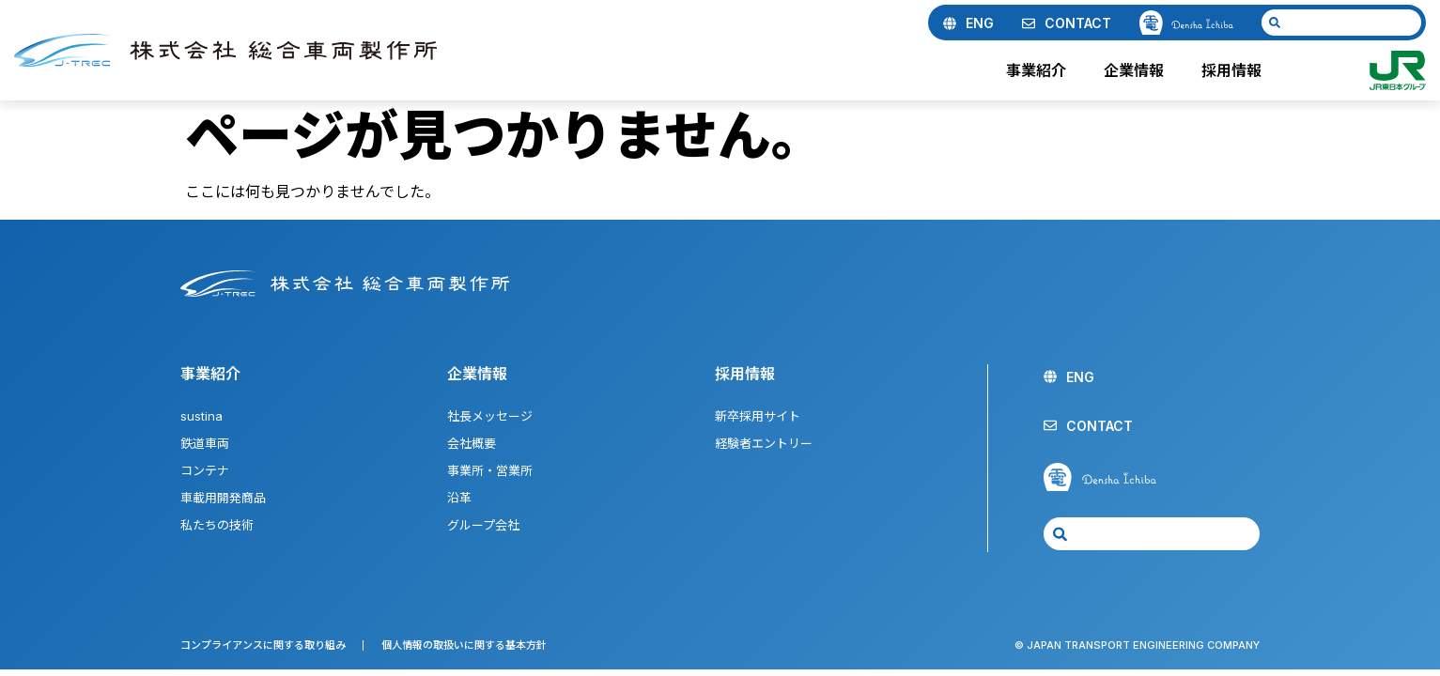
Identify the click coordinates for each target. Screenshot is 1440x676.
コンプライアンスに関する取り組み (263, 645)
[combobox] (1341, 22)
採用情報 (1236, 70)
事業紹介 (1041, 70)
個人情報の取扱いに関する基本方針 (464, 645)
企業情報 (1138, 70)
